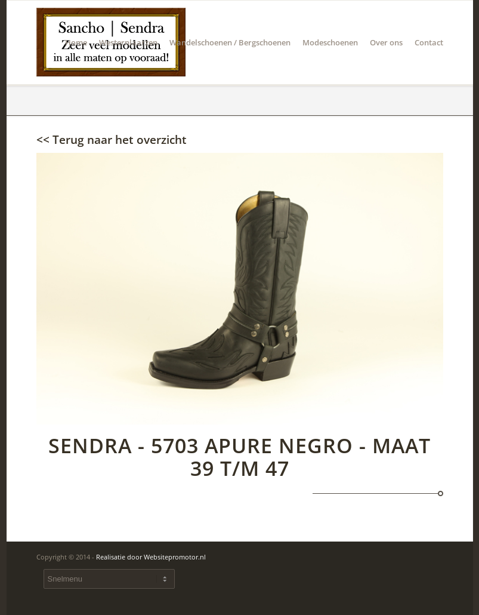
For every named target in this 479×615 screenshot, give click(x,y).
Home (76, 60)
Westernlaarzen (128, 60)
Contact (426, 60)
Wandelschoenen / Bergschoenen (229, 60)
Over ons (386, 60)
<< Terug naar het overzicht (111, 139)
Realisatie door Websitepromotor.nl (151, 556)
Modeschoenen (330, 60)
